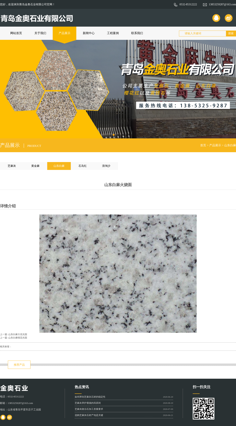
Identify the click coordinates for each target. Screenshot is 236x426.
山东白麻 (230, 145)
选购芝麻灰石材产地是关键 (89, 415)
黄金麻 (35, 165)
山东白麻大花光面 (17, 334)
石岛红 (82, 165)
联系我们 (137, 33)
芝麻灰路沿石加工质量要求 (89, 409)
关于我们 (40, 33)
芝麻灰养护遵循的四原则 (88, 403)
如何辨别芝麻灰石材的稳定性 (90, 396)
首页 (203, 145)
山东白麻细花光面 (17, 337)
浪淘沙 (106, 165)
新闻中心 (89, 33)
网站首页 (16, 33)
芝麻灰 (12, 165)
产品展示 (64, 33)
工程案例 (113, 33)
